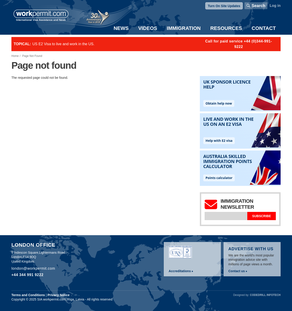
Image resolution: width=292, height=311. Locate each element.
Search (258, 5)
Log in (275, 6)
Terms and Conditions (28, 295)
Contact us (236, 271)
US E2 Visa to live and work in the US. (63, 44)
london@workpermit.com (33, 268)
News (121, 28)
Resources (226, 28)
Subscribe (261, 216)
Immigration (184, 28)
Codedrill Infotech (265, 295)
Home (15, 56)
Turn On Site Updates (224, 6)
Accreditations (180, 271)
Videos (147, 28)
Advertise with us (251, 249)
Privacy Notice (58, 295)
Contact (264, 28)
